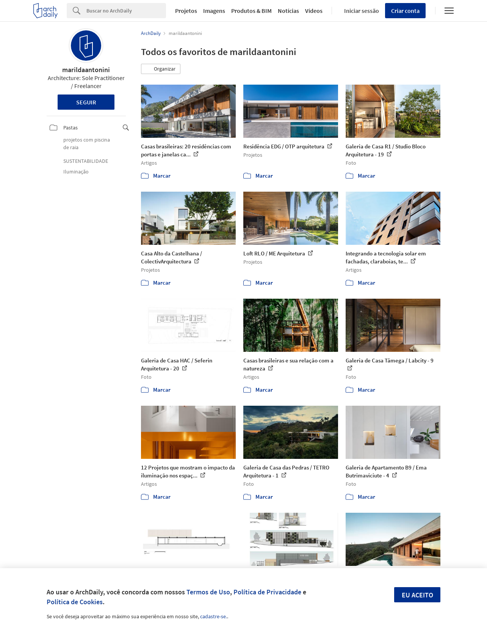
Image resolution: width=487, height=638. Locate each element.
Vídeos (314, 11)
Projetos (186, 11)
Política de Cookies (75, 601)
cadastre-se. (213, 616)
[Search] (126, 10)
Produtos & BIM (251, 11)
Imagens (214, 11)
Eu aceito (417, 595)
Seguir (86, 102)
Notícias (288, 11)
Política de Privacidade (267, 592)
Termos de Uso (208, 592)
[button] (160, 69)
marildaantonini (86, 69)
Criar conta (405, 10)
